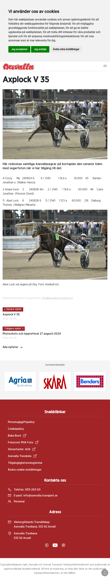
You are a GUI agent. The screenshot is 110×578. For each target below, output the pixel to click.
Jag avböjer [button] (40, 49)
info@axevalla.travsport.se (57, 298)
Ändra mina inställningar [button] (66, 49)
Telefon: (24, 489)
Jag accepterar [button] (19, 49)
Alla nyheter (13, 347)
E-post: (33, 495)
